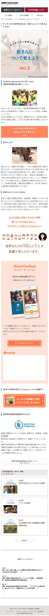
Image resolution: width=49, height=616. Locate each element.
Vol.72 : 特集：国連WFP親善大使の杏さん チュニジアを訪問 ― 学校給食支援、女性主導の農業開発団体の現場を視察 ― (22, 578)
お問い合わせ (13, 609)
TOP (2, 19)
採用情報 (36, 609)
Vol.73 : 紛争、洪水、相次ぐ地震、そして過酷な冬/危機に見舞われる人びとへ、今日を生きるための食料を (23, 570)
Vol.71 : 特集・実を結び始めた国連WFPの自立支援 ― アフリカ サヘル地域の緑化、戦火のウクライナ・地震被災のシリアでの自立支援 (23, 586)
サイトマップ (33, 611)
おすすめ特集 (8, 19)
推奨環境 (40, 611)
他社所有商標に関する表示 (25, 613)
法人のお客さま (22, 609)
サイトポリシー (10, 611)
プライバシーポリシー (22, 611)
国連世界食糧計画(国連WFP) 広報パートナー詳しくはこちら (24, 462)
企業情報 (30, 609)
